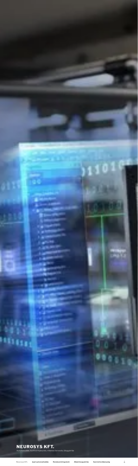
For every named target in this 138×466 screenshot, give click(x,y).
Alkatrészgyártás (81, 462)
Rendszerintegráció (61, 462)
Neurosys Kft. (35, 446)
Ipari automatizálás (40, 462)
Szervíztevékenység (101, 462)
